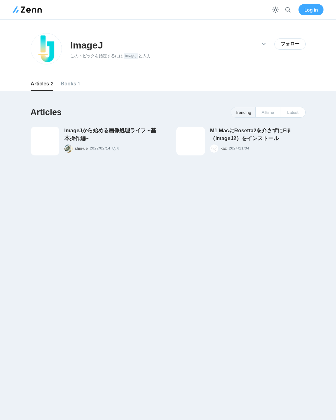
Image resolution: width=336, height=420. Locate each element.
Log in (311, 10)
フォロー (290, 43)
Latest (292, 112)
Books (70, 83)
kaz (224, 148)
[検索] (288, 9)
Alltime (268, 112)
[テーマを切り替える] (275, 10)
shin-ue (81, 148)
